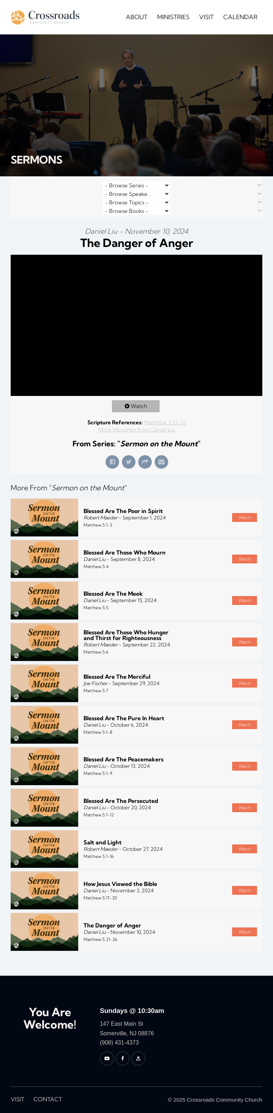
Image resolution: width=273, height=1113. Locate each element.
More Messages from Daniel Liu (136, 429)
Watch (139, 406)
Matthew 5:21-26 (165, 422)
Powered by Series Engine (236, 969)
